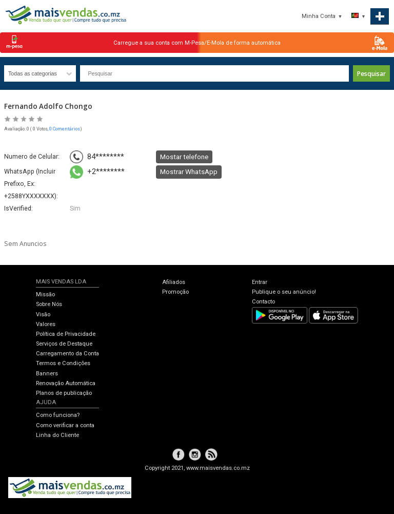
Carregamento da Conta (67, 353)
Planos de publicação (64, 393)
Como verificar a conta (65, 425)
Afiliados (173, 282)
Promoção (175, 292)
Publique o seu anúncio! (284, 292)
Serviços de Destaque (64, 343)
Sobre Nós (49, 304)
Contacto (263, 301)
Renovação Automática (65, 383)
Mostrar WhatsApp (189, 171)
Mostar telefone (184, 157)
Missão (45, 294)
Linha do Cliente (57, 435)
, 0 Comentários (64, 128)
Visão (43, 314)
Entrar (259, 282)
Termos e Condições (63, 363)
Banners (47, 373)
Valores (45, 324)
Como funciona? (58, 415)
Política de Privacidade (65, 334)
